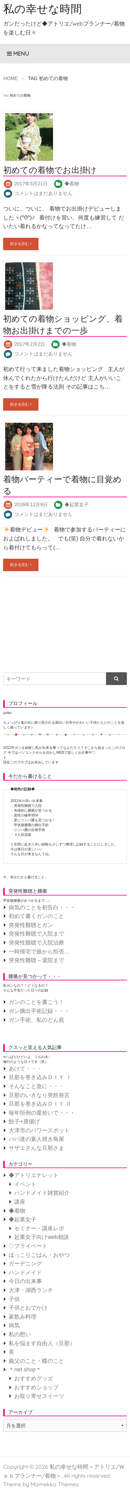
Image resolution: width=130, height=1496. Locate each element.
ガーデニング (25, 1264)
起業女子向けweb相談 (41, 1237)
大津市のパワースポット (39, 1130)
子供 (14, 1299)
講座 (19, 1202)
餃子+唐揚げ (24, 1121)
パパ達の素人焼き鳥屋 (36, 1139)
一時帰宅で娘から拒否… (39, 952)
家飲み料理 (22, 1317)
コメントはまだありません (43, 193)
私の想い (20, 1334)
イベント (25, 1184)
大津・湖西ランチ (31, 1290)
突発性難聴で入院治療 (36, 943)
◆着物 (71, 183)
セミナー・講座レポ (39, 1228)
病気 (14, 1325)
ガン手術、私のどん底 (36, 1020)
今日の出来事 (25, 1281)
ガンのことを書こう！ (36, 1002)
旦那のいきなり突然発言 (39, 1095)
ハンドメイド (25, 1272)
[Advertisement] (55, 619)
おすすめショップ (36, 1387)
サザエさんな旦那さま (36, 1148)
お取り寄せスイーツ (39, 1396)
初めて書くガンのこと (36, 916)
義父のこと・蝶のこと (36, 1361)
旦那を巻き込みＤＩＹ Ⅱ (40, 1104)
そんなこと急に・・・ (36, 1086)
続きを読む (21, 244)
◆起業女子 (76, 504)
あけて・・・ (25, 1069)
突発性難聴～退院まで (36, 960)
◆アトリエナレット (34, 1175)
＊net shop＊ (25, 1369)
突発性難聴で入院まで (36, 934)
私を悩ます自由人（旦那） (42, 1343)
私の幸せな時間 (42, 9)
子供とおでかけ (28, 1308)
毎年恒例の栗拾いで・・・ (42, 1113)
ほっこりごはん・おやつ (39, 1255)
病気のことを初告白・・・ (42, 907)
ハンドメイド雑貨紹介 (42, 1193)
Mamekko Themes (55, 1484)
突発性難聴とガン (31, 925)
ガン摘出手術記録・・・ (39, 1011)
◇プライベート (28, 1246)
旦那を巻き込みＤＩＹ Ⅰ (40, 1077)
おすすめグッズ (33, 1378)
